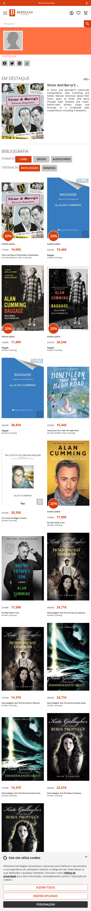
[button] (86, 859)
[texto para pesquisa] (45, 23)
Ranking (49, 168)
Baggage (50, 255)
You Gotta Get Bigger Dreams (14, 518)
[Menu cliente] (71, 13)
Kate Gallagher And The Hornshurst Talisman (66, 613)
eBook (41, 159)
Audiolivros (62, 159)
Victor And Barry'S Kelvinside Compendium (20, 255)
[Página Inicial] (21, 13)
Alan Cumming (25, 257)
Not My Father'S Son (56, 522)
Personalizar (45, 904)
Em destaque (16, 78)
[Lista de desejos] (78, 13)
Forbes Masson (10, 257)
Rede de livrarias (47, 3)
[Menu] (5, 13)
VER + (86, 79)
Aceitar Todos (45, 887)
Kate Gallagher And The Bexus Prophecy (64, 793)
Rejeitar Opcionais (45, 896)
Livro (23, 159)
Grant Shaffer (55, 433)
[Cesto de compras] (85, 13)
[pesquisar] (87, 23)
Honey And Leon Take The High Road (62, 430)
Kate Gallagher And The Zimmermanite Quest (66, 703)
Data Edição (29, 168)
